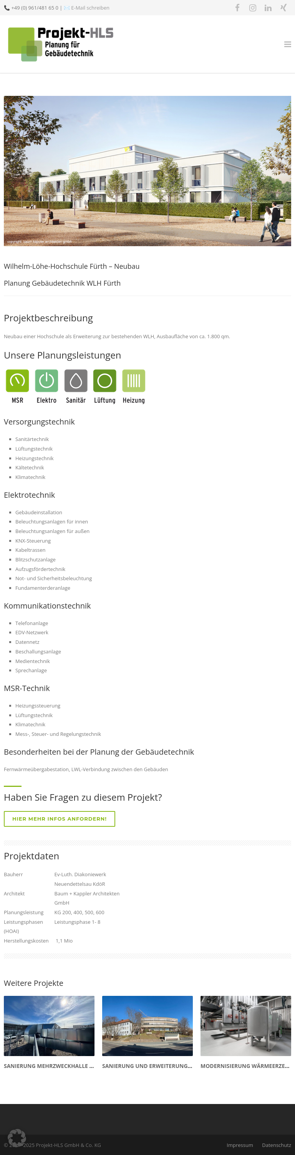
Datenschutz (276, 1145)
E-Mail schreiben (90, 7)
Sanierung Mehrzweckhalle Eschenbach (64, 1065)
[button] (17, 1138)
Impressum (240, 1145)
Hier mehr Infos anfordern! (59, 819)
